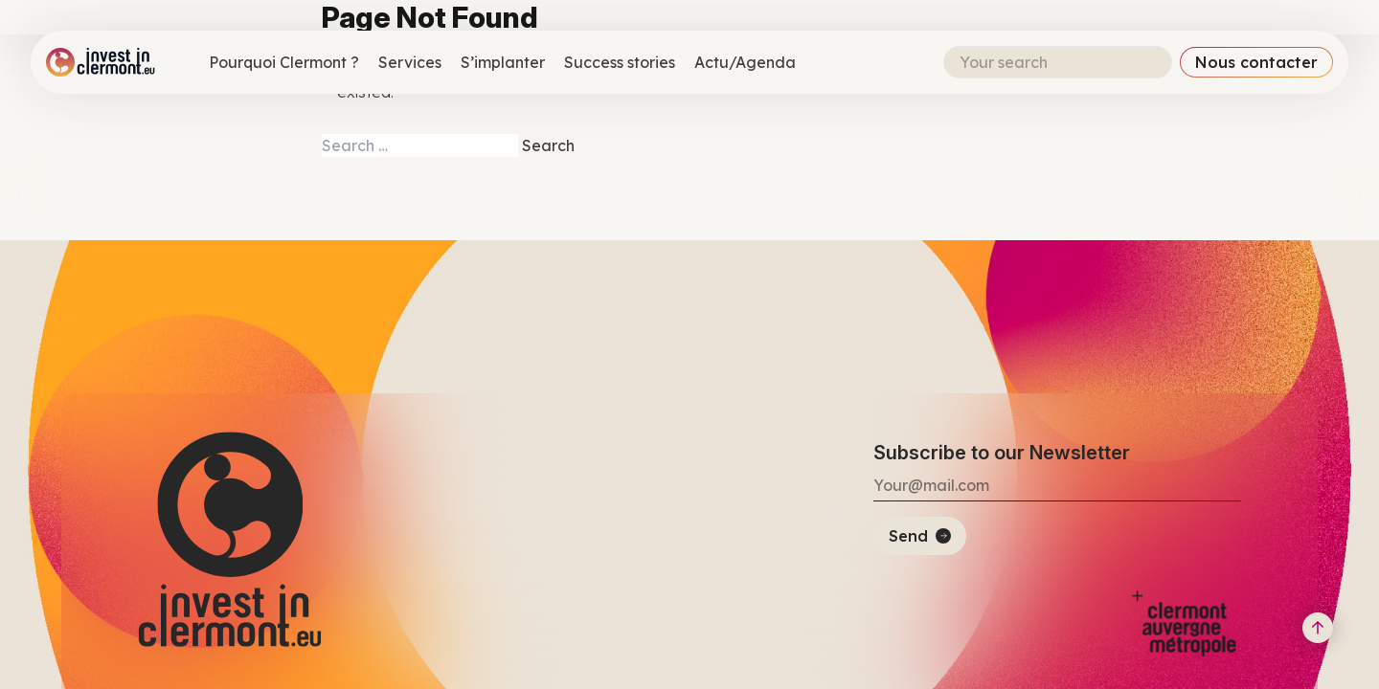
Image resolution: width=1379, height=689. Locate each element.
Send (908, 535)
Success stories (619, 62)
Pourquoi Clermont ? (284, 62)
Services (409, 62)
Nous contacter (1256, 62)
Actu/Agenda (745, 62)
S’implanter (503, 62)
